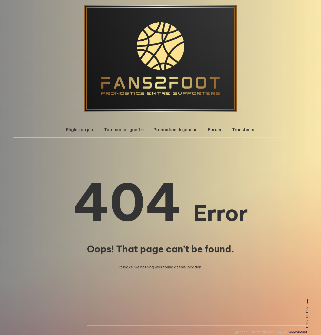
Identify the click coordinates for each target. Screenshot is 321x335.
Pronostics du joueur (175, 129)
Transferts (243, 129)
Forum (214, 129)
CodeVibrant (297, 332)
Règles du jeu (79, 129)
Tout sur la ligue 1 (122, 129)
